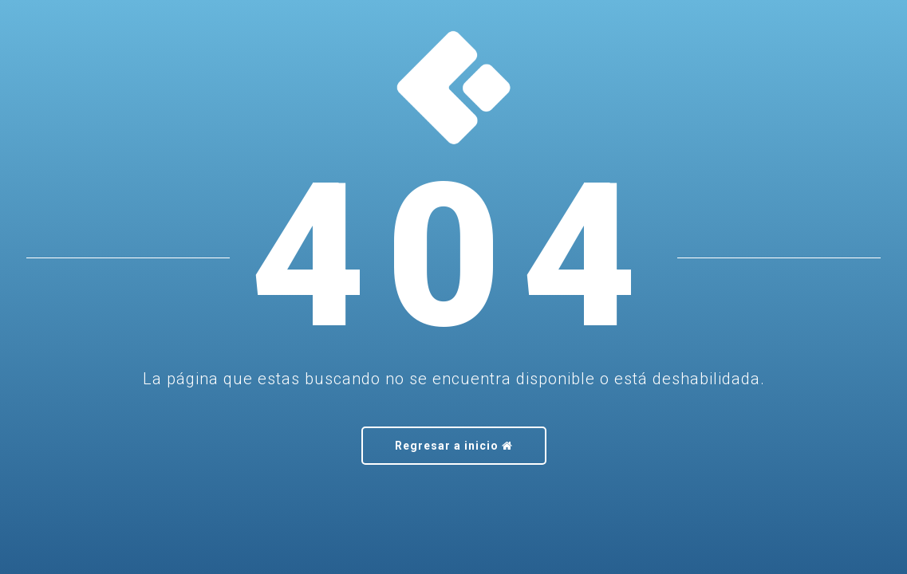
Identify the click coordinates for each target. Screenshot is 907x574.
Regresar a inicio (454, 445)
